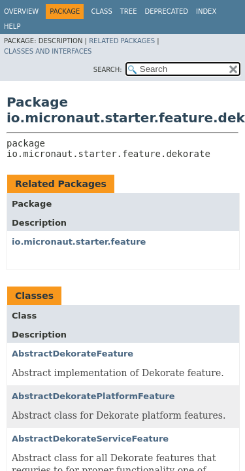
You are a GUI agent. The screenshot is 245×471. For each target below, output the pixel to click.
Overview (21, 11)
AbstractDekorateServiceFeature (90, 439)
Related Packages (122, 40)
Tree (128, 11)
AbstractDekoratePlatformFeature (93, 396)
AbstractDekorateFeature (72, 353)
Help (12, 26)
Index (206, 11)
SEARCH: (107, 69)
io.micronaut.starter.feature (79, 242)
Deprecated (166, 11)
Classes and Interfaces (47, 51)
